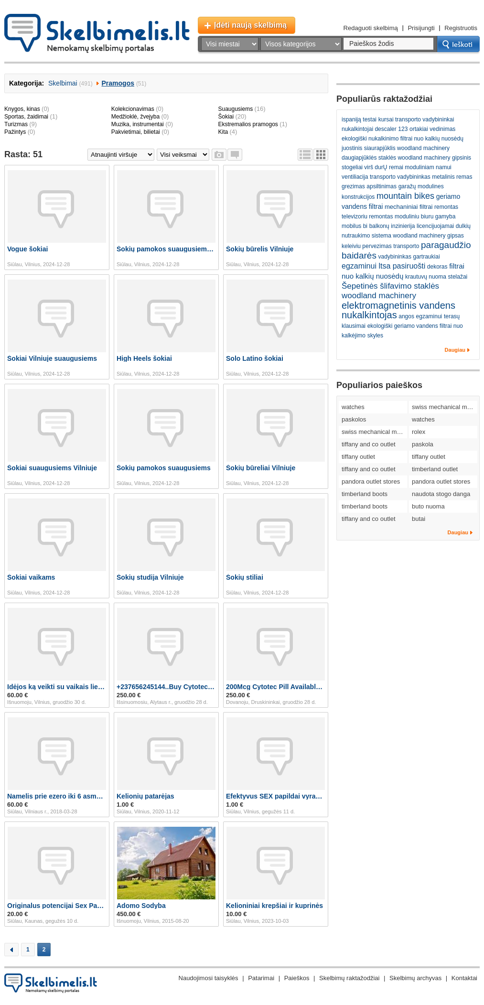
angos (406, 316)
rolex (418, 431)
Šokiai (226, 116)
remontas (446, 207)
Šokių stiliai (244, 577)
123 (403, 129)
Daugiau (455, 350)
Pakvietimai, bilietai (135, 132)
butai (418, 518)
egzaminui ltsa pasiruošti (383, 266)
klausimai (354, 326)
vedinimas (442, 129)
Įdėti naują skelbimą (250, 25)
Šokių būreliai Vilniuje (260, 468)
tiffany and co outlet (369, 444)
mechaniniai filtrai (408, 206)
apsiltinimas (381, 186)
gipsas (455, 235)
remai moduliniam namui (420, 167)
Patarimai (261, 978)
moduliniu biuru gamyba (425, 216)
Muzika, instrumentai (137, 124)
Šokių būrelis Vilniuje (259, 249)
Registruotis (460, 28)
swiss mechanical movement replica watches (444, 407)
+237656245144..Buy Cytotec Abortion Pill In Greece (166, 686)
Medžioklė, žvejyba (135, 116)
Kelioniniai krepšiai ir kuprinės (274, 905)
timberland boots (364, 493)
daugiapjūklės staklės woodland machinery (396, 157)
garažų (407, 186)
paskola (422, 444)
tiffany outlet (358, 456)
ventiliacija (355, 176)
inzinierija (403, 226)
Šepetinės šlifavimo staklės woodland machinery (390, 290)
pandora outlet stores (371, 481)
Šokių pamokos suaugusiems (164, 468)
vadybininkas (394, 256)
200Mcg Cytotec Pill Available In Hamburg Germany (275, 686)
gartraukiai (426, 256)
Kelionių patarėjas (145, 796)
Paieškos (297, 978)
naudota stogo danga (441, 493)
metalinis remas (452, 176)
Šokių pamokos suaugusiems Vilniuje (166, 249)
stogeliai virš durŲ (364, 167)
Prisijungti (421, 28)
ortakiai (418, 129)
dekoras (437, 266)
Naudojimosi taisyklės (208, 978)
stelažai (458, 276)
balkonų (379, 226)
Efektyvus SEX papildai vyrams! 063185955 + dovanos (275, 796)
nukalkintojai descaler (369, 129)
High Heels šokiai (144, 358)
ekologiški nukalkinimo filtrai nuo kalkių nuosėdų (402, 138)
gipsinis (461, 157)
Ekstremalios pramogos (248, 124)
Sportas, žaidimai (26, 116)
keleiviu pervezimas (367, 246)
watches (353, 407)
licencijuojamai (435, 226)
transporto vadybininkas (400, 176)
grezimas (353, 186)
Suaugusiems (235, 109)
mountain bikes (405, 196)
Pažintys (15, 132)
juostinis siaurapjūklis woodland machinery (396, 148)
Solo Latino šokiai (254, 358)
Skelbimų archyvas (415, 978)
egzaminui (429, 316)
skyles (375, 335)
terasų (452, 316)
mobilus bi (354, 226)
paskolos (354, 419)
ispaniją (351, 119)
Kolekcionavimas (132, 109)
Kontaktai (464, 978)
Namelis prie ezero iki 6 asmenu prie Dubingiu (57, 796)
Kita (223, 132)
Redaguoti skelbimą (371, 28)
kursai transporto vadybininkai (416, 119)
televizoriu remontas (367, 216)
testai (369, 119)
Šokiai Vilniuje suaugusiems (52, 358)
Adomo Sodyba (141, 905)
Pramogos (118, 83)
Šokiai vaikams (31, 577)
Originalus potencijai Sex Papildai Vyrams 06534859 (57, 905)
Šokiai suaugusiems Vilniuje (52, 468)
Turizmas (16, 124)
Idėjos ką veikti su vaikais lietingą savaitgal (57, 686)
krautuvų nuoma (425, 276)
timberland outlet (435, 469)
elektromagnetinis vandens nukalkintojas (398, 310)
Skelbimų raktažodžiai (349, 978)
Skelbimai (62, 83)
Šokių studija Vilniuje (150, 577)
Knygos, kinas (22, 109)
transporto (406, 246)
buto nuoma (428, 506)
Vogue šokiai (27, 249)
